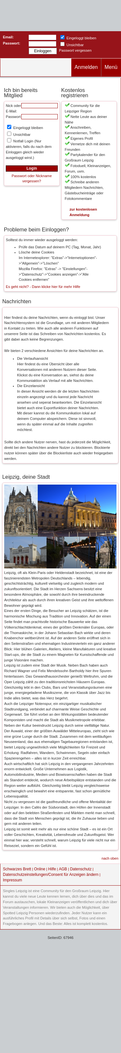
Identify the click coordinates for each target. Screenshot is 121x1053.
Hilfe (52, 869)
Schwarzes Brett (17, 869)
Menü (111, 67)
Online (39, 869)
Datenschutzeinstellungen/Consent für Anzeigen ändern (50, 874)
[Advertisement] (60, 990)
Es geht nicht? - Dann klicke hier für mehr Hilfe (43, 287)
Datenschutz (81, 869)
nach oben (110, 858)
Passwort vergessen (75, 50)
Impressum (12, 880)
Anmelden (86, 67)
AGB (63, 869)
